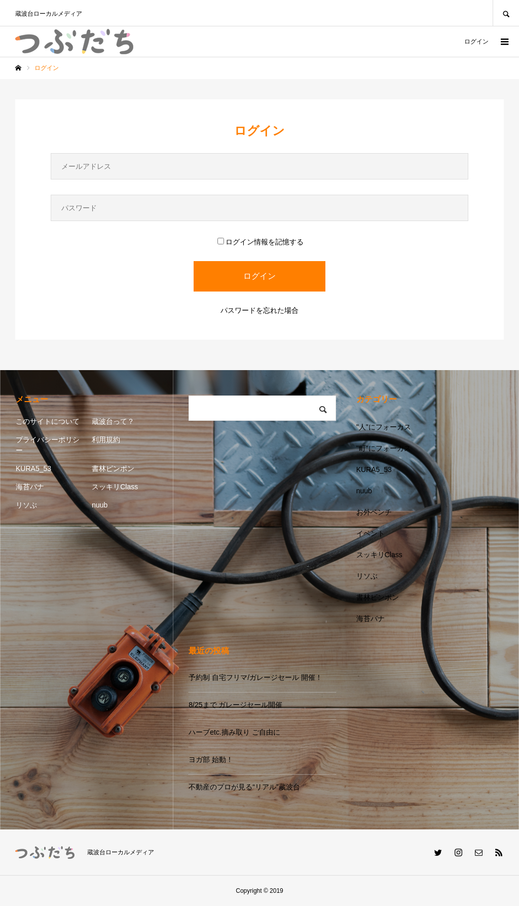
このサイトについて (48, 421)
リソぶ (26, 505)
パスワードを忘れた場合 (259, 310)
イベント (370, 533)
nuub (99, 505)
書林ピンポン (113, 468)
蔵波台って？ (113, 421)
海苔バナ (30, 487)
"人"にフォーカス (383, 427)
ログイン (476, 41)
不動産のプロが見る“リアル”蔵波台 (244, 787)
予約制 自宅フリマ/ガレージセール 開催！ (255, 677)
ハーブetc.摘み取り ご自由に (234, 732)
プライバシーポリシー (48, 445)
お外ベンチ (374, 512)
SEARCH (506, 13)
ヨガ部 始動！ (211, 759)
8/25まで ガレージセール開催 (235, 705)
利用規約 (106, 440)
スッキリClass (115, 487)
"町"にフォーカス (383, 448)
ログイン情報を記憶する (260, 242)
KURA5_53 (33, 468)
